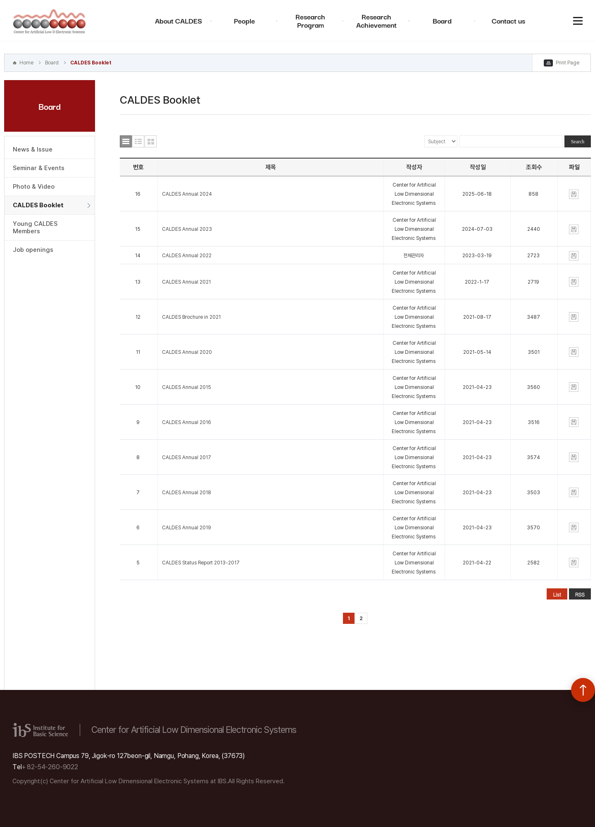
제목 (270, 167)
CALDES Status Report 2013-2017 (201, 563)
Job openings (33, 250)
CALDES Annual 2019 (186, 528)
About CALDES (178, 20)
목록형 (126, 141)
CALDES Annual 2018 (186, 492)
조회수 (534, 167)
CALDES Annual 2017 (186, 457)
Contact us (508, 20)
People (244, 20)
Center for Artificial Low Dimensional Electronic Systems (49, 20)
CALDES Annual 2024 (187, 194)
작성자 (414, 167)
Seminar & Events (38, 168)
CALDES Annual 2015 (186, 387)
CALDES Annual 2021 (186, 282)
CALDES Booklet (91, 63)
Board (442, 20)
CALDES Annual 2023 (187, 229)
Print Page (567, 63)
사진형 (151, 141)
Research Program (310, 20)
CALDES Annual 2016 (186, 422)
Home (26, 63)
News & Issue (32, 149)
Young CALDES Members (35, 227)
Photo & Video (34, 186)
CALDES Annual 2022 (187, 255)
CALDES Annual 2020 (187, 352)
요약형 (138, 141)
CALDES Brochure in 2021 (191, 317)
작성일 (478, 167)
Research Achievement (376, 20)
